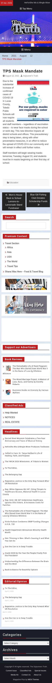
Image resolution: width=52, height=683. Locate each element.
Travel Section (12, 243)
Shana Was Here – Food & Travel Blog (24, 271)
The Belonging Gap (13, 475)
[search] (23, 225)
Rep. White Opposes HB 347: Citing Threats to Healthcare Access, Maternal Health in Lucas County (24, 491)
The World (12, 261)
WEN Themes (33, 679)
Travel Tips (12, 266)
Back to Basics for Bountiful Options (21, 570)
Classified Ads (25, 671)
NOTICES (10, 417)
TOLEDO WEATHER (26, 329)
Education (14, 182)
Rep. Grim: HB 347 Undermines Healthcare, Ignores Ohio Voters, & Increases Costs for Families (23, 502)
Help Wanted (11, 412)
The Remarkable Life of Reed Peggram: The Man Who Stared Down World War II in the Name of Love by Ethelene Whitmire (25, 513)
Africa (10, 247)
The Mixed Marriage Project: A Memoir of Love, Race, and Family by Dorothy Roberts (31, 381)
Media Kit (14, 675)
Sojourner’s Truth (30, 76)
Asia (9, 252)
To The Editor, (11, 468)
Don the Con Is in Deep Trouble (19, 547)
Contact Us (26, 675)
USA (9, 257)
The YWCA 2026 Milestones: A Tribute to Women (26, 462)
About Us (37, 675)
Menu (26, 49)
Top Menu (26, 8)
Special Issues (40, 671)
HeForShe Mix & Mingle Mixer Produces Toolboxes (27, 447)
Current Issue (11, 671)
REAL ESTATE (12, 422)
